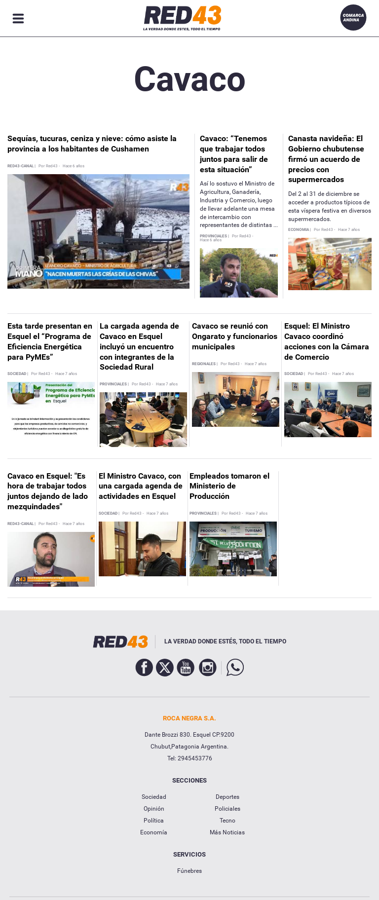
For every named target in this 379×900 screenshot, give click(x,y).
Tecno (227, 820)
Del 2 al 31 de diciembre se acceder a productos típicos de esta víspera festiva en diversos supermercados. (329, 206)
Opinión (154, 808)
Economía (153, 832)
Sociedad (154, 796)
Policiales (227, 808)
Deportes (227, 796)
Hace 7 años (349, 230)
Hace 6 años (73, 166)
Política (154, 820)
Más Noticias (227, 832)
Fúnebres (189, 870)
